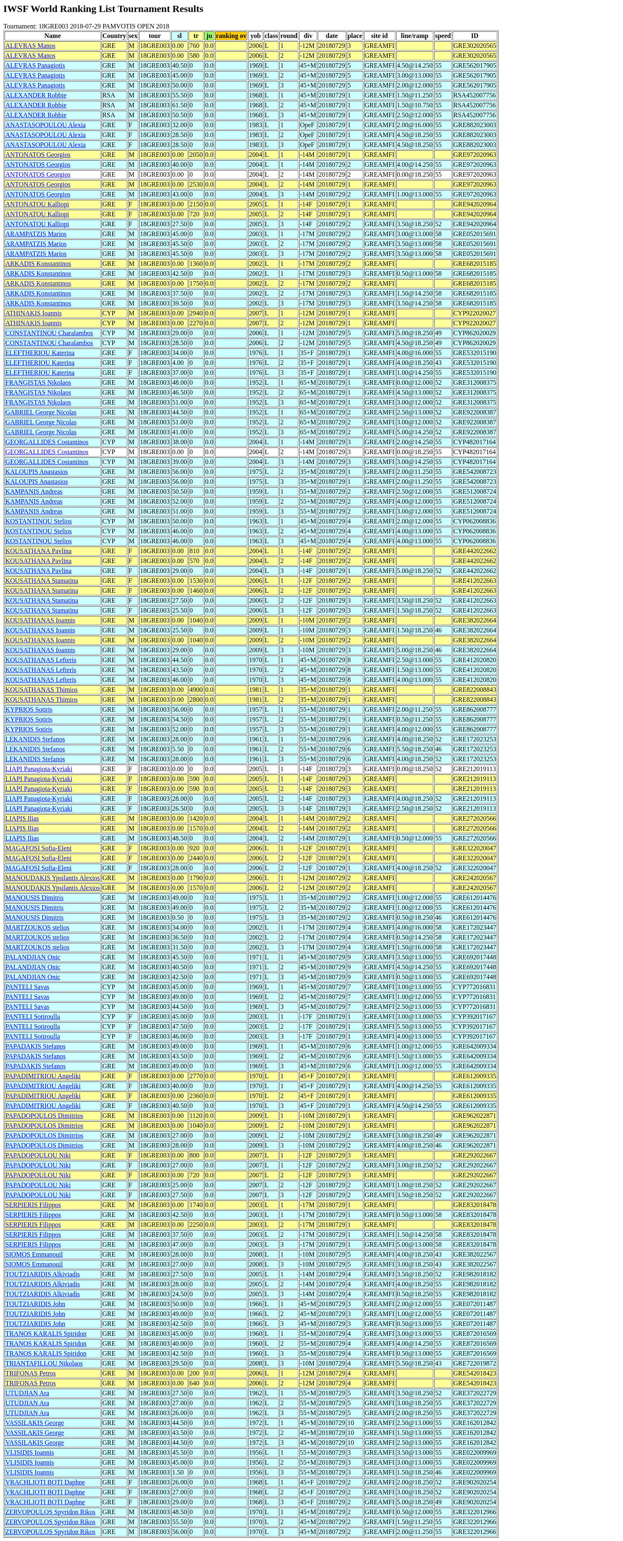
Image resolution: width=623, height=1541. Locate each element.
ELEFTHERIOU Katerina (40, 352)
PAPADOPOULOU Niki (38, 1155)
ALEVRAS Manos (30, 45)
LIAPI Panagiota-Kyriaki (38, 768)
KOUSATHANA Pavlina (38, 550)
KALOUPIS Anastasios (36, 471)
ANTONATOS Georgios (38, 154)
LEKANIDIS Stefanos (35, 739)
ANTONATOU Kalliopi (37, 204)
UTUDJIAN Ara (27, 1393)
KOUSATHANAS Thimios (41, 689)
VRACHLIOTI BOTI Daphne (45, 1482)
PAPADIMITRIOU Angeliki (42, 1075)
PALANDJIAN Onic (32, 957)
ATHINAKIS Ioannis (33, 313)
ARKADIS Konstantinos (38, 263)
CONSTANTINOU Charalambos (49, 332)
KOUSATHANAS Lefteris (40, 659)
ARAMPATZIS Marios (35, 233)
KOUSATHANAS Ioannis (40, 620)
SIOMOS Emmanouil (34, 1254)
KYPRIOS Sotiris (28, 709)
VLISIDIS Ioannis (29, 1452)
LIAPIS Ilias (22, 818)
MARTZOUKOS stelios (37, 927)
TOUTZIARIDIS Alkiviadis (42, 1274)
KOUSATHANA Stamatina (41, 580)
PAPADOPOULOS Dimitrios (44, 1115)
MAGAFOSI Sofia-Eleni (38, 848)
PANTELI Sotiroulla (32, 1016)
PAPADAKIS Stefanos (35, 1046)
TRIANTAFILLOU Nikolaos (44, 1363)
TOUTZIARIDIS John (35, 1303)
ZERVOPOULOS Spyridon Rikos (50, 1511)
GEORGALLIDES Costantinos (46, 441)
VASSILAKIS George (34, 1422)
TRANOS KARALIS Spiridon (45, 1333)
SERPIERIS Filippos (33, 1204)
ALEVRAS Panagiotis (35, 65)
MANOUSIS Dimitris (34, 897)
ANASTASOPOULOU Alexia (45, 124)
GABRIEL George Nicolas (40, 412)
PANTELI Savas (27, 986)
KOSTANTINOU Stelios (38, 521)
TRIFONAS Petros (30, 1373)
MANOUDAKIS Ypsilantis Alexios (52, 877)
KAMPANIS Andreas (34, 491)
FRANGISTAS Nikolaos (38, 382)
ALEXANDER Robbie (35, 95)
